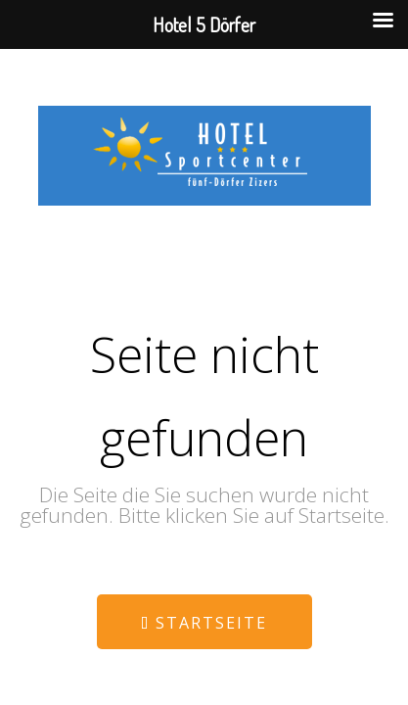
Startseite (204, 623)
